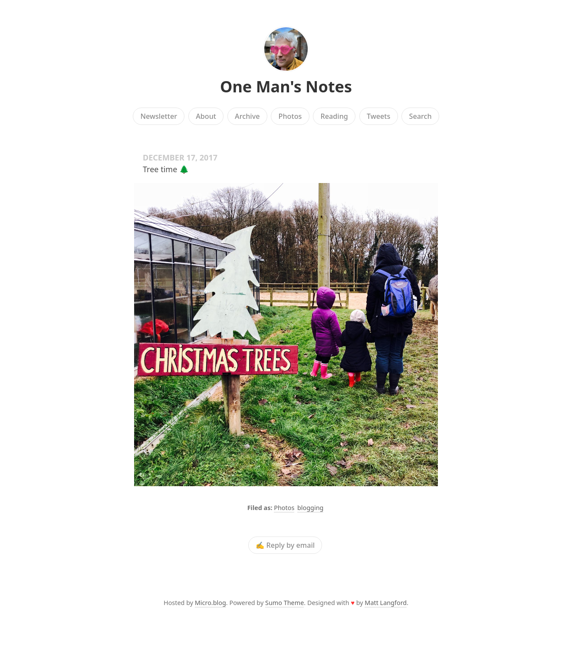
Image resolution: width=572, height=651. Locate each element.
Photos (290, 116)
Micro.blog (210, 603)
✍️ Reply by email (285, 545)
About (206, 116)
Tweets (379, 116)
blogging (310, 508)
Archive (247, 116)
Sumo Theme (284, 603)
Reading (334, 116)
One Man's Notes (286, 86)
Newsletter (158, 116)
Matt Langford (386, 603)
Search (420, 116)
